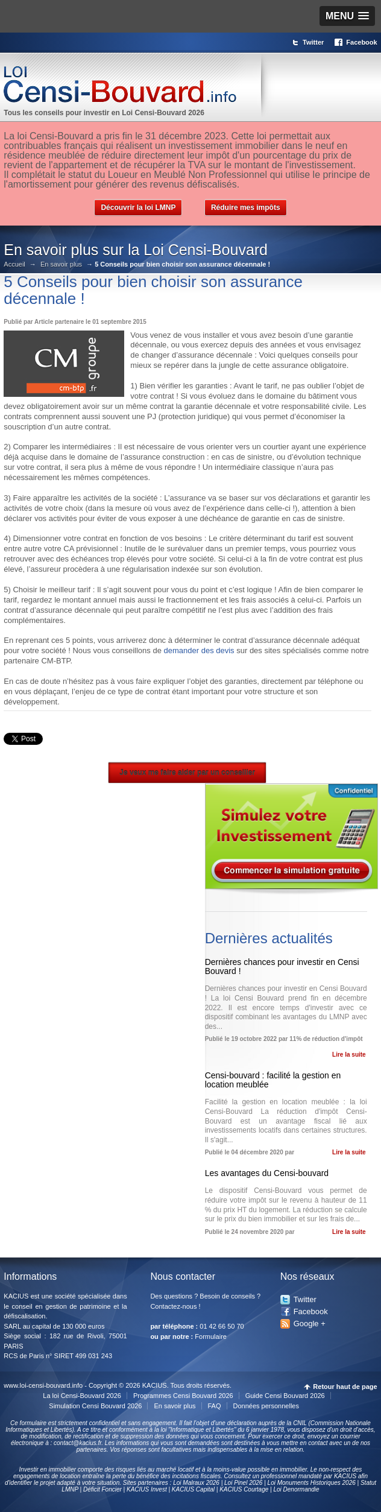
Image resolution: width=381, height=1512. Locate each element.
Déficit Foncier (102, 1489)
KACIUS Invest (147, 1489)
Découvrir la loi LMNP (138, 207)
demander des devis (199, 650)
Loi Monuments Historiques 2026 (312, 1482)
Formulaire (211, 1336)
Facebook (361, 42)
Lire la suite (349, 1054)
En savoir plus (61, 264)
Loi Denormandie (296, 1489)
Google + (310, 1323)
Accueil (14, 264)
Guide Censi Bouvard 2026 (285, 1395)
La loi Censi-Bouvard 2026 (82, 1395)
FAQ (214, 1405)
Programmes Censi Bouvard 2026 (183, 1395)
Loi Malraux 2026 (196, 1482)
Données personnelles (266, 1405)
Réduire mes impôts (245, 207)
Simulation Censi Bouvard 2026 (95, 1405)
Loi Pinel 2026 (243, 1482)
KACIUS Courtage (243, 1489)
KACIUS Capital (193, 1489)
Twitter (313, 42)
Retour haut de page (345, 1387)
